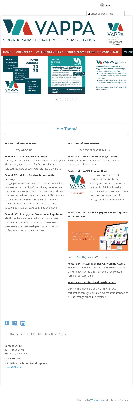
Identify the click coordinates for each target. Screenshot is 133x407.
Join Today (66, 129)
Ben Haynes (84, 257)
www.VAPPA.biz (13, 367)
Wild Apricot (97, 400)
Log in (108, 5)
